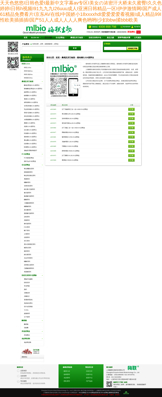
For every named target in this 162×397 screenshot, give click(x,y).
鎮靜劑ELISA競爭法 (30, 92)
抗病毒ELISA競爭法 (30, 143)
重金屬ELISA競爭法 (30, 140)
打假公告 (90, 32)
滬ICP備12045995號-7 (88, 390)
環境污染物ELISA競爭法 (31, 113)
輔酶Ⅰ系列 (27, 261)
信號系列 (27, 237)
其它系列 (27, 241)
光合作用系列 (28, 258)
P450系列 (27, 227)
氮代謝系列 (27, 193)
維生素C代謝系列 (29, 189)
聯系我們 (97, 32)
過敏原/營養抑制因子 (30, 150)
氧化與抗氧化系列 (29, 175)
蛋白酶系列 (27, 210)
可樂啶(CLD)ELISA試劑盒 (70, 146)
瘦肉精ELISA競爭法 (30, 137)
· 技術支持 (88, 371)
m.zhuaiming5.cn (66, 392)
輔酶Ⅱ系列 (27, 182)
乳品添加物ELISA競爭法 (31, 109)
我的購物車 (127, 27)
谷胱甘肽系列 (28, 186)
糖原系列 (27, 251)
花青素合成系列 (29, 265)
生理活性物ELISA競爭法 (31, 106)
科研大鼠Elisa (28, 71)
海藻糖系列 (27, 272)
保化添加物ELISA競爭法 (31, 116)
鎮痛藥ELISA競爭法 (30, 95)
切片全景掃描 (28, 306)
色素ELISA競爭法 (29, 126)
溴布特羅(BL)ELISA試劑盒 (70, 118)
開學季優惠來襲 (123, 38)
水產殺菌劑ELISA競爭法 (31, 119)
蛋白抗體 (48, 38)
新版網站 (131, 32)
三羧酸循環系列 (29, 203)
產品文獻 (110, 38)
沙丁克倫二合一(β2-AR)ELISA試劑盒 (73, 128)
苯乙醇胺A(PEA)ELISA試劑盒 (71, 114)
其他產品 (27, 335)
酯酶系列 (27, 199)
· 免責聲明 (66, 378)
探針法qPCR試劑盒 (30, 161)
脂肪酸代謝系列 (29, 213)
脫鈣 (25, 289)
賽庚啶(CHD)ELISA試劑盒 (70, 160)
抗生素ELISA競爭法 (30, 130)
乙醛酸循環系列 (29, 268)
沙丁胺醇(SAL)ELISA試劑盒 (70, 155)
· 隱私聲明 (66, 381)
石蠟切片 (27, 296)
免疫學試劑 (27, 342)
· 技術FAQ (88, 374)
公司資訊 (136, 38)
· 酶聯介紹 (66, 371)
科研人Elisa (27, 67)
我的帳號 (137, 27)
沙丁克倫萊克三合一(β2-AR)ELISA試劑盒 (75, 109)
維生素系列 (27, 254)
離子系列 (27, 230)
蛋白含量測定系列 (29, 244)
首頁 (26, 38)
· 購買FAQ (88, 378)
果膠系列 (27, 179)
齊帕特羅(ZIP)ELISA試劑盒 (70, 132)
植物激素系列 (28, 172)
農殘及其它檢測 (68, 58)
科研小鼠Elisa (28, 74)
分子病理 (27, 317)
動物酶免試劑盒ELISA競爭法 (33, 88)
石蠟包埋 (27, 293)
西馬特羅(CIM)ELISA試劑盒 (70, 151)
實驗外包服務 (28, 279)
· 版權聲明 (66, 374)
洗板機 (26, 328)
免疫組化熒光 (28, 303)
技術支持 (27, 282)
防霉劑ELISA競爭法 (30, 147)
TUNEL (26, 310)
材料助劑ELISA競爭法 (31, 102)
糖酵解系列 (27, 206)
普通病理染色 (28, 300)
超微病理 (27, 313)
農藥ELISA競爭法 (29, 123)
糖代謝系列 (27, 223)
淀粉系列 (27, 217)
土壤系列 (27, 234)
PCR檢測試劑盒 (29, 158)
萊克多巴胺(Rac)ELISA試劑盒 (71, 123)
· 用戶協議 (88, 381)
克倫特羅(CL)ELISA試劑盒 (70, 141)
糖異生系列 (27, 248)
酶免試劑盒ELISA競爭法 (31, 85)
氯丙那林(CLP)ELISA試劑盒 (70, 137)
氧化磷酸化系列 (29, 168)
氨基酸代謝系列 (29, 196)
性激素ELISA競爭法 (30, 133)
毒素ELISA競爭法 (29, 99)
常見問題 (27, 286)
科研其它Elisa (28, 78)
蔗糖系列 (27, 220)
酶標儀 (26, 324)
